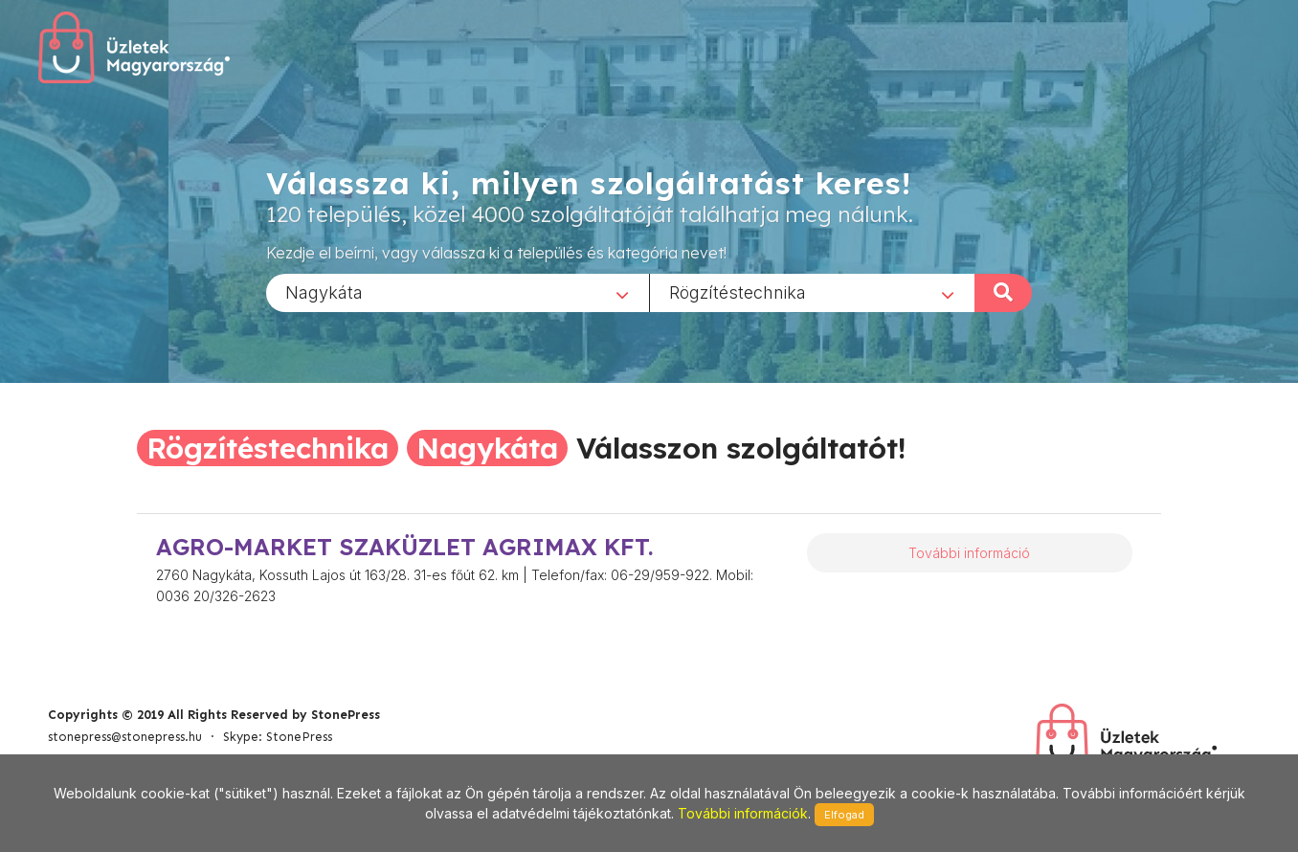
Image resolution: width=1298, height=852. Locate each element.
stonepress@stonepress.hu (125, 736)
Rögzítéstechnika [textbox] (737, 291)
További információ (969, 553)
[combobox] (457, 292)
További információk (743, 813)
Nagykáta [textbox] (324, 291)
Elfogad (844, 814)
